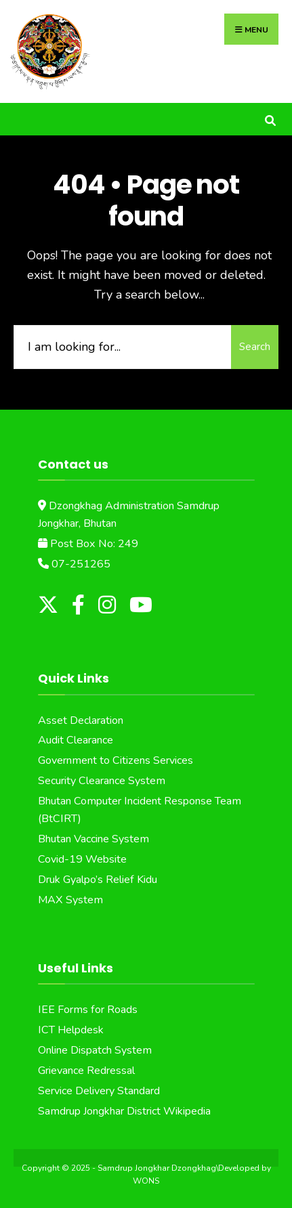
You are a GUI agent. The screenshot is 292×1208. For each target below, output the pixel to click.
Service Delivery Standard (99, 1090)
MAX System (70, 899)
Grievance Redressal (86, 1070)
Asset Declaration (80, 720)
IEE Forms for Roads (88, 1009)
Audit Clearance (75, 740)
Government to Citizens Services (115, 760)
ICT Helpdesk (71, 1029)
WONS (146, 1180)
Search (254, 346)
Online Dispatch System (95, 1050)
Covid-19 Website (82, 859)
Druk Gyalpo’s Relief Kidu (97, 879)
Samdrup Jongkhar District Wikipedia (124, 1111)
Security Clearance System (101, 780)
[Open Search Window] (270, 119)
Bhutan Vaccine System (93, 839)
